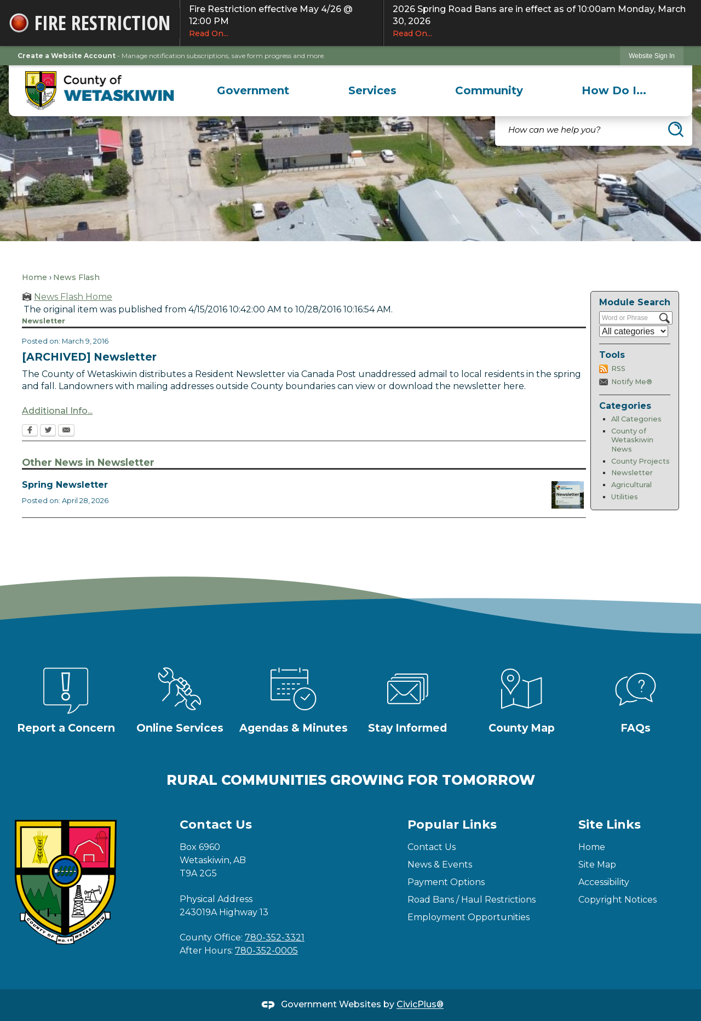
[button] (675, 129)
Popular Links (452, 824)
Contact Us (431, 847)
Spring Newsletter (65, 485)
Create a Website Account (67, 56)
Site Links (609, 824)
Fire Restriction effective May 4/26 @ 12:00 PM (281, 21)
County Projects (640, 461)
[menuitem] (253, 90)
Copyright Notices (617, 899)
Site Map (597, 864)
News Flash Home (73, 297)
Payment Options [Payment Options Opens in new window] (446, 882)
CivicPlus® (420, 1005)
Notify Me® (631, 382)
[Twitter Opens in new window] (48, 431)
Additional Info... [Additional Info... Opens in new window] (57, 411)
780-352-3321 (274, 937)
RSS (618, 368)
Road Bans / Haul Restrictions (471, 899)
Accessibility (603, 882)
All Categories (636, 419)
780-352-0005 (266, 950)
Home (34, 277)
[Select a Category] (633, 331)
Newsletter (632, 473)
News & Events (439, 864)
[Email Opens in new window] (66, 431)
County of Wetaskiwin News (632, 440)
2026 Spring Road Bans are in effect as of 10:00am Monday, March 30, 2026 (542, 21)
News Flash (76, 277)
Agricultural (631, 485)
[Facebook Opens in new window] (30, 431)
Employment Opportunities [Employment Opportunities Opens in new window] (468, 917)
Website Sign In (652, 56)
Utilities (624, 497)
